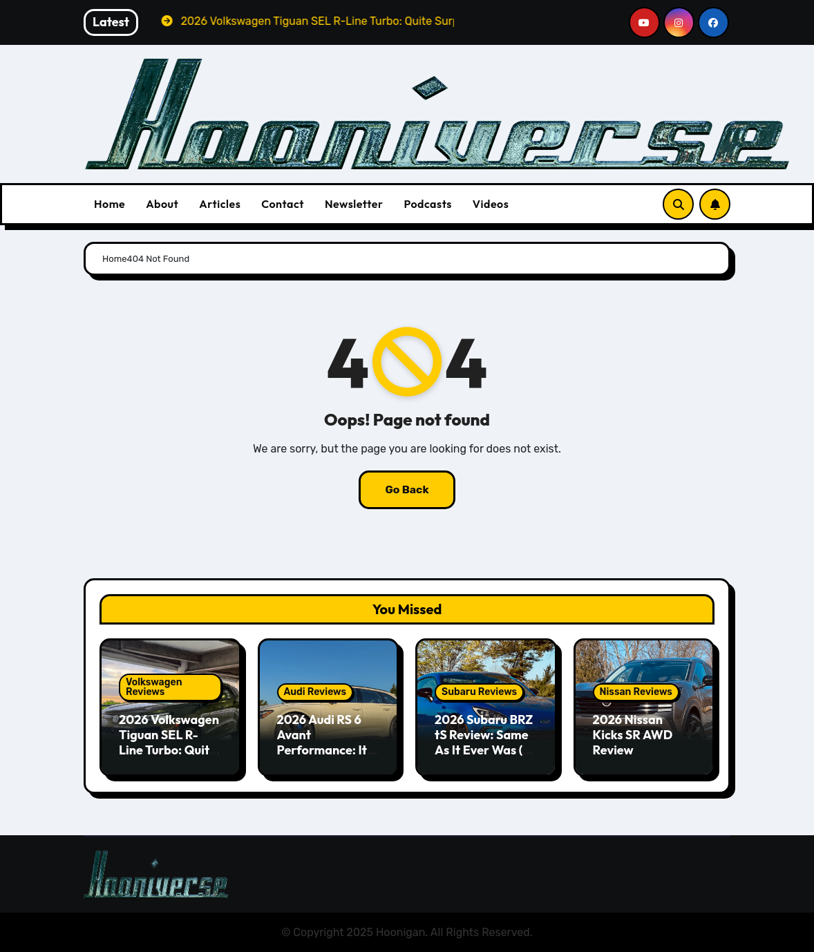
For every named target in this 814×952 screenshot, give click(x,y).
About (162, 204)
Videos (491, 204)
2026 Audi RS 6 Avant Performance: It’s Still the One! (326, 742)
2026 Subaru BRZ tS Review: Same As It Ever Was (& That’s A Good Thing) (484, 749)
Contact (282, 204)
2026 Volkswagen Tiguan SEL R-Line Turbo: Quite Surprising (169, 742)
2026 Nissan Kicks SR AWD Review (633, 734)
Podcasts (427, 204)
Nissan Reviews (636, 692)
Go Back (407, 489)
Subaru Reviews (479, 692)
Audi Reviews (315, 692)
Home (109, 204)
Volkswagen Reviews (154, 687)
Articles (219, 204)
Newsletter (354, 204)
